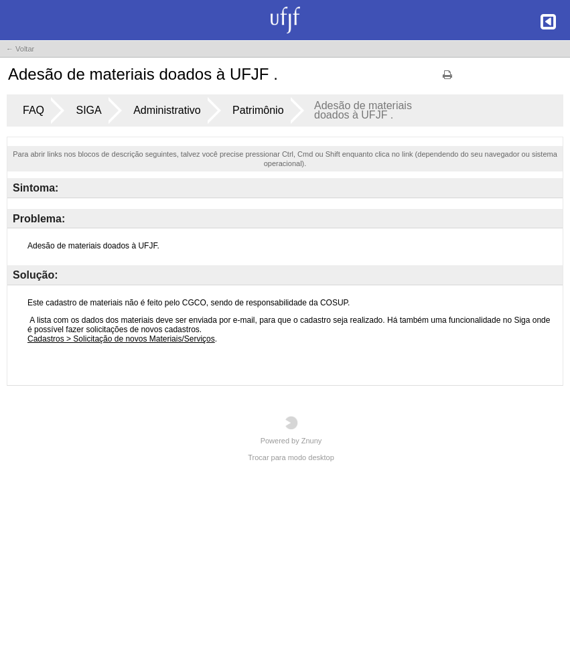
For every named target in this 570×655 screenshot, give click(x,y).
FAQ (33, 110)
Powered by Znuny (291, 430)
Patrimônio (257, 110)
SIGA (88, 110)
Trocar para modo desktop (291, 457)
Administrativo (166, 110)
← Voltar (20, 49)
